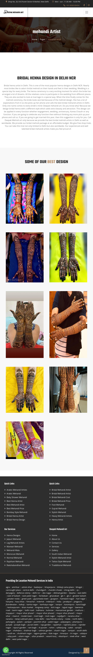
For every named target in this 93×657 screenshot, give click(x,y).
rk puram (43, 627)
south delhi (82, 630)
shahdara (17, 630)
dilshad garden (60, 593)
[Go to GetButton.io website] (6, 654)
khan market (28, 607)
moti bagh (39, 616)
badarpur (38, 587)
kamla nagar (32, 604)
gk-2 (69, 595)
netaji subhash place (24, 619)
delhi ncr (36, 593)
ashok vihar (27, 587)
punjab (9, 624)
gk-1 (63, 595)
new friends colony (55, 619)
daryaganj (10, 593)
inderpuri (50, 601)
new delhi (40, 619)
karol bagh (81, 604)
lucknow (50, 610)
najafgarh (61, 616)
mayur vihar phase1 (25, 613)
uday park (12, 636)
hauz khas (20, 601)
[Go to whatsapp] (6, 650)
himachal (30, 601)
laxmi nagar (17, 610)
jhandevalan (11, 604)
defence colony (24, 593)
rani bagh (32, 627)
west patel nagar (20, 639)
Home (34, 39)
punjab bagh (20, 624)
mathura (79, 610)
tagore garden (40, 633)
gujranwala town (41, 598)
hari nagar (81, 598)
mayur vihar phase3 (65, 613)
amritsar (16, 587)
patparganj (66, 622)
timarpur (64, 633)
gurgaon (54, 598)
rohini (52, 627)
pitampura (77, 622)
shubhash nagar (24, 633)
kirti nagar (56, 607)
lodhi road (29, 610)
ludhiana (40, 610)
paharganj (11, 622)
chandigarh (41, 590)
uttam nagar (24, 636)
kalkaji (22, 604)
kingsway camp (42, 607)
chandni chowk (55, 590)
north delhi (77, 619)
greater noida (13, 598)
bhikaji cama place (65, 587)
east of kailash (14, 595)
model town (26, 616)
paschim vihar (40, 622)
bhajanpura (50, 587)
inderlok (41, 601)
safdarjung (61, 627)
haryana (10, 601)
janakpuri (67, 601)
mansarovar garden (65, 610)
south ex (11, 633)
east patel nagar (29, 595)
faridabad (43, 595)
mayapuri (10, 613)
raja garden (46, 624)
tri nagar (74, 633)
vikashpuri (63, 636)
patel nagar (53, 622)
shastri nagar (60, 630)
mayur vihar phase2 (45, 613)
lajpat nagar (67, 607)
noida (68, 619)
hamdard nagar (67, 598)
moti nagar (50, 616)
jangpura (78, 601)
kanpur (59, 604)
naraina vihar (74, 616)
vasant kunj (51, 636)
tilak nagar (54, 633)
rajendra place (70, 624)
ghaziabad (54, 595)
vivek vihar (75, 636)
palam (20, 622)
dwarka (72, 593)
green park (27, 598)
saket (71, 627)
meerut (15, 616)
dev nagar (47, 593)
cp (78, 590)
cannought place (13, 590)
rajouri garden (20, 627)
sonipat (71, 630)
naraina (9, 619)
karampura (69, 604)
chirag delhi (69, 590)
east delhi (82, 593)
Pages (42, 39)
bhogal (79, 587)
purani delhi (33, 624)
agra (8, 587)
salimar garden (46, 630)
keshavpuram (13, 607)
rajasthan (57, 624)
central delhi (29, 590)
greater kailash (79, 595)
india (59, 601)
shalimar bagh (30, 630)
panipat (28, 622)
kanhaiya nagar (47, 604)
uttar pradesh (38, 636)
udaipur (83, 633)
